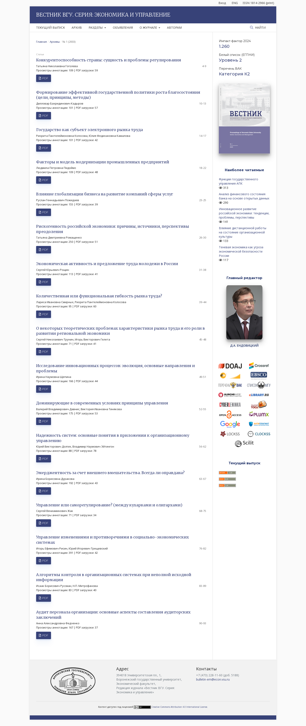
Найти (260, 27)
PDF (45, 78)
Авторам (174, 27)
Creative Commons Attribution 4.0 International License (179, 706)
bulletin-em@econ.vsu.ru (213, 679)
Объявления (123, 27)
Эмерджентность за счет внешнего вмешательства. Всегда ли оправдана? (110, 472)
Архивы (55, 42)
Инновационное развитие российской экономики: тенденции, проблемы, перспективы (244, 213)
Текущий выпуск (50, 27)
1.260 (224, 46)
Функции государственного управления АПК (238, 181)
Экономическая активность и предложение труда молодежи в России (107, 263)
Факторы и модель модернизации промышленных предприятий (102, 162)
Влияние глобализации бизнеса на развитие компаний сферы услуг (104, 194)
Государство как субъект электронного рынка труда (89, 129)
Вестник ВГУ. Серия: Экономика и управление (103, 14)
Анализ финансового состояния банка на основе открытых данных (244, 196)
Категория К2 (234, 73)
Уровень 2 (230, 60)
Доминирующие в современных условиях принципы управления (102, 403)
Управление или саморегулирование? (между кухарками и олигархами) (109, 505)
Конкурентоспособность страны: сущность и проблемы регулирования (108, 60)
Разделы (96, 27)
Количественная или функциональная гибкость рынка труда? (99, 296)
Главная (41, 42)
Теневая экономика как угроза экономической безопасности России (241, 251)
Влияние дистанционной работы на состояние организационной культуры (242, 232)
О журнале (149, 27)
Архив (77, 27)
